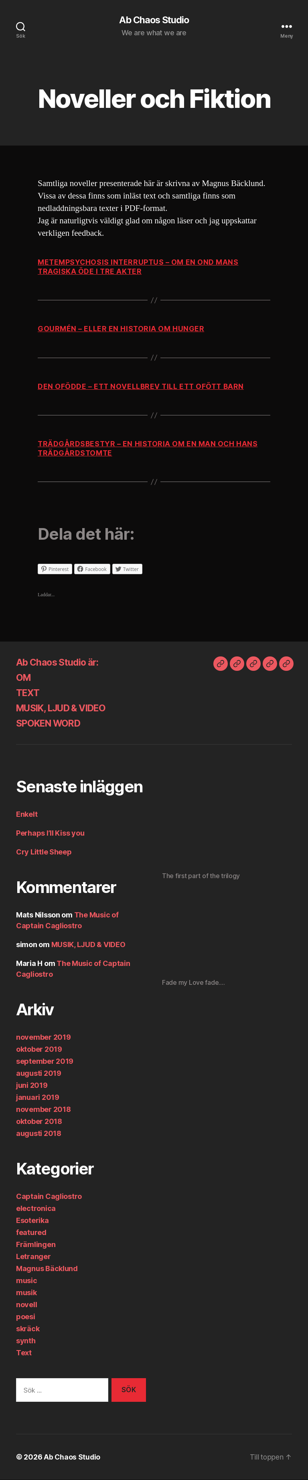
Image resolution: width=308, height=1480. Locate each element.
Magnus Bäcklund (47, 1269)
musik (26, 1293)
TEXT (28, 693)
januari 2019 (37, 1097)
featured (31, 1233)
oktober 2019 (39, 1049)
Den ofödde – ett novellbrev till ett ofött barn (142, 386)
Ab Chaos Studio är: (60, 662)
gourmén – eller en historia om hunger (121, 329)
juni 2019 (32, 1085)
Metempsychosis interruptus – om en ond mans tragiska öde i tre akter (139, 267)
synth (26, 1341)
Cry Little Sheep (44, 852)
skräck (27, 1329)
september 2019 (44, 1061)
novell (26, 1305)
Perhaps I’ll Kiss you (50, 833)
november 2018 (43, 1109)
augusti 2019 (38, 1073)
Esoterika (32, 1221)
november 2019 (43, 1037)
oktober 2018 (39, 1122)
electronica (36, 1209)
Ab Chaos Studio (154, 20)
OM (24, 678)
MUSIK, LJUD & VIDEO (66, 708)
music (26, 1281)
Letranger (33, 1257)
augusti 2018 (38, 1134)
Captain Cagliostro (49, 1197)
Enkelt (26, 814)
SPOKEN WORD (51, 723)
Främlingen (35, 1245)
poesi (25, 1317)
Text (24, 1353)
